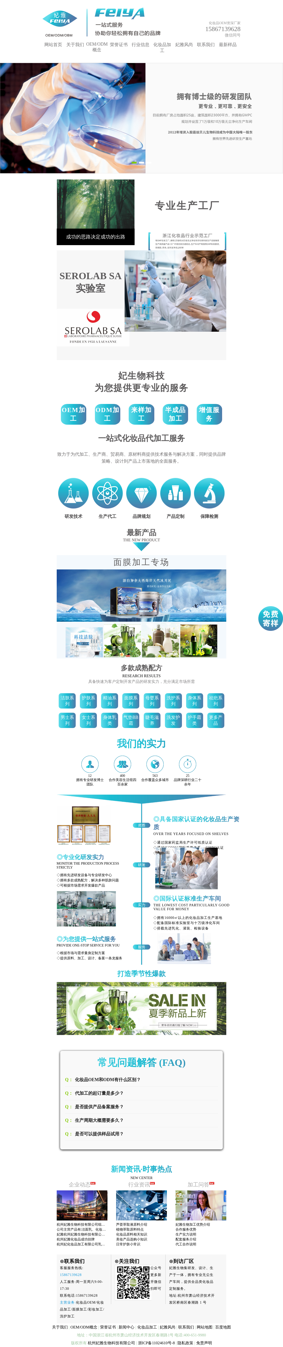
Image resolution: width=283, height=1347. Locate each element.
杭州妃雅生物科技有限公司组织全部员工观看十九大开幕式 (101, 1224)
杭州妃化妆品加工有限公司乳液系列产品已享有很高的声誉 (101, 1244)
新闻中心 (126, 1327)
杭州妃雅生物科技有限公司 (111, 1343)
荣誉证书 (119, 44)
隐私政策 (185, 1343)
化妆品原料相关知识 (131, 1234)
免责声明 (204, 1343)
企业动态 (79, 1185)
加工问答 (201, 1185)
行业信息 (140, 44)
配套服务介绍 (186, 1239)
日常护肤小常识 (128, 1244)
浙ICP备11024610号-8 (156, 1343)
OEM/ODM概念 (84, 1327)
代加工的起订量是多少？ (99, 1093)
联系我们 (206, 44)
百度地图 (223, 1327)
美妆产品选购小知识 (131, 1239)
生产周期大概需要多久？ (99, 1120)
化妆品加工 (147, 1327)
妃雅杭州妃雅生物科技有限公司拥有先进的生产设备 (96, 1234)
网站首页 (53, 44)
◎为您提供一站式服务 (86, 939)
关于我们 (75, 44)
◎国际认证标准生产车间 (187, 898)
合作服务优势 (186, 1229)
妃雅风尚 (184, 44)
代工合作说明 (186, 1244)
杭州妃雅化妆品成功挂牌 (76, 1239)
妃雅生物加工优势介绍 (193, 1224)
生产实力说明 (186, 1234)
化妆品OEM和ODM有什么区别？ (108, 1079)
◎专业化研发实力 (80, 857)
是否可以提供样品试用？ (99, 1133)
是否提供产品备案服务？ (99, 1106)
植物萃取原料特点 (130, 1229)
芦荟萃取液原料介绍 (131, 1224)
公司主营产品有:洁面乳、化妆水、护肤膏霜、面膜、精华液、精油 (107, 1229)
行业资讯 (141, 1185)
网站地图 (204, 1327)
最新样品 (228, 44)
